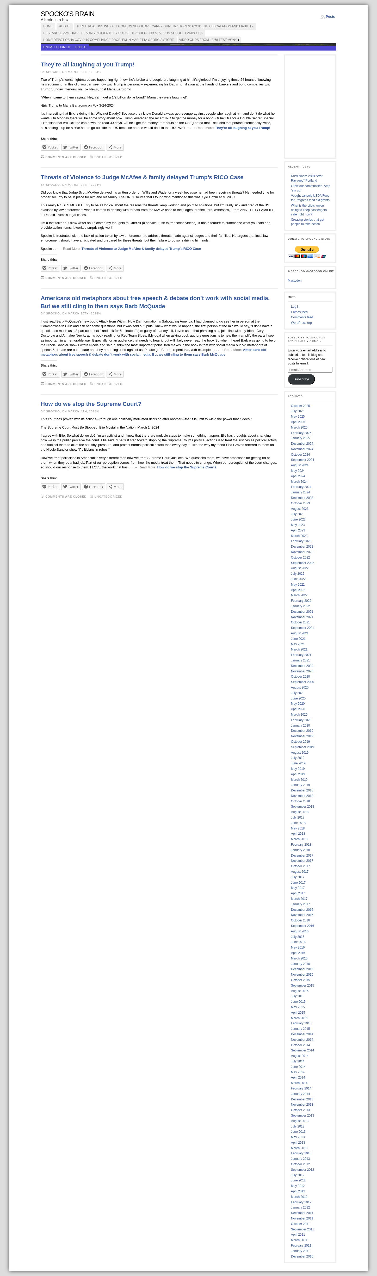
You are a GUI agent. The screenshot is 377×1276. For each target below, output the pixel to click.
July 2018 (297, 817)
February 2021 (301, 655)
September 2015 (302, 985)
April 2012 (298, 1191)
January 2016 (300, 964)
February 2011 (301, 1245)
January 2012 (300, 1207)
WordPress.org (301, 323)
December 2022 (302, 546)
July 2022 (297, 573)
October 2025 (300, 406)
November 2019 (302, 736)
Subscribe (301, 379)
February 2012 (301, 1202)
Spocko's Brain (67, 14)
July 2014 (297, 1061)
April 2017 (298, 893)
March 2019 (299, 780)
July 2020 (297, 693)
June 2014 (298, 1067)
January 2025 (300, 438)
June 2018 (298, 823)
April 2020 (298, 709)
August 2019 (299, 752)
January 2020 (300, 725)
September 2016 (302, 926)
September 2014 (302, 1050)
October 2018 (300, 801)
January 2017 (300, 904)
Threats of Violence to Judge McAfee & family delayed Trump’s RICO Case (142, 177)
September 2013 (302, 1115)
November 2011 (302, 1218)
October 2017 (300, 866)
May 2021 (298, 644)
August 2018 (299, 812)
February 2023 (301, 541)
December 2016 (302, 910)
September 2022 (302, 563)
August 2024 (299, 465)
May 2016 (298, 947)
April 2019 (298, 774)
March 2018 (299, 839)
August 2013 (299, 1121)
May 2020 (298, 703)
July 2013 (297, 1126)
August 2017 (299, 872)
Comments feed (302, 317)
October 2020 (300, 676)
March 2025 (299, 427)
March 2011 (299, 1240)
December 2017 (302, 855)
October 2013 (300, 1110)
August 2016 (299, 931)
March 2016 (299, 958)
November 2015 (302, 974)
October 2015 (300, 980)
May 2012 (298, 1186)
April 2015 (298, 1012)
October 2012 (300, 1164)
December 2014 (302, 1034)
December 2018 (302, 790)
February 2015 (301, 1023)
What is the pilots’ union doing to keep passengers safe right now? (309, 210)
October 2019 (300, 742)
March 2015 (299, 1018)
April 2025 (298, 422)
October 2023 (300, 503)
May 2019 (298, 769)
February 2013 (301, 1153)
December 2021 (302, 612)
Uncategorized (56, 47)
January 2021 (300, 660)
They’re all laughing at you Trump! (87, 64)
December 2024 (302, 443)
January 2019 (300, 785)
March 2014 (299, 1083)
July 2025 (297, 411)
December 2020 (302, 666)
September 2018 (302, 806)
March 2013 (299, 1148)
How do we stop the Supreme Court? (91, 404)
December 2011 (302, 1213)
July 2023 (297, 514)
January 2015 (300, 1029)
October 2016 (300, 920)
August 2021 (299, 633)
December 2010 (302, 1256)
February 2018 (301, 844)
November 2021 (302, 617)
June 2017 (298, 882)
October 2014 (300, 1045)
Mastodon (295, 280)
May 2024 (298, 471)
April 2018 (298, 833)
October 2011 (300, 1224)
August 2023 (299, 509)
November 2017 (302, 861)
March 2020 (299, 714)
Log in (295, 306)
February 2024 (301, 487)
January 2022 (300, 606)
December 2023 (302, 498)
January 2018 (300, 850)
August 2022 (299, 568)
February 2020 (301, 720)
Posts (330, 16)
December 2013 (302, 1099)
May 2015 (298, 1007)
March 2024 (299, 482)
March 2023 (299, 536)
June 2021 (298, 639)
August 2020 (299, 687)
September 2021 (302, 628)
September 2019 (302, 747)
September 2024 (302, 460)
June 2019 (298, 763)
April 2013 (298, 1142)
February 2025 (301, 433)
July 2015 (297, 996)
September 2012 (302, 1170)
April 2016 (298, 953)
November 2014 (302, 1040)
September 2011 (302, 1229)
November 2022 (302, 552)
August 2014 (299, 1056)
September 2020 (302, 682)
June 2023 (298, 519)
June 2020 (298, 698)
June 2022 (298, 579)
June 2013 (298, 1131)
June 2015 (298, 1002)
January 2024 (300, 492)
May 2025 (298, 416)
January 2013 (300, 1159)
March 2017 (299, 899)
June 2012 (298, 1180)
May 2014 (298, 1072)
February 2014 (301, 1088)
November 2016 (302, 915)
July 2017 (297, 877)
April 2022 (298, 590)
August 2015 (299, 991)
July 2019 (297, 758)
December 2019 (302, 731)
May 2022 (298, 584)
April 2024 (298, 476)
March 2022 (299, 595)
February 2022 (301, 601)
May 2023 (298, 525)
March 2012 (299, 1197)
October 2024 (300, 454)
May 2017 (298, 888)
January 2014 (300, 1094)
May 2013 (298, 1137)
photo (80, 47)
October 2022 (300, 557)
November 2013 (302, 1104)
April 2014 (298, 1077)
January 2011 (300, 1251)
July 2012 (297, 1175)
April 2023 (298, 530)
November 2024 (302, 449)
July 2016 (297, 937)
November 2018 (302, 796)
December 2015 (302, 969)
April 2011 (298, 1234)
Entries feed (299, 312)
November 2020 (302, 671)
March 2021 (299, 649)
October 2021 (300, 622)
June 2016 (298, 942)
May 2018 (298, 828)
